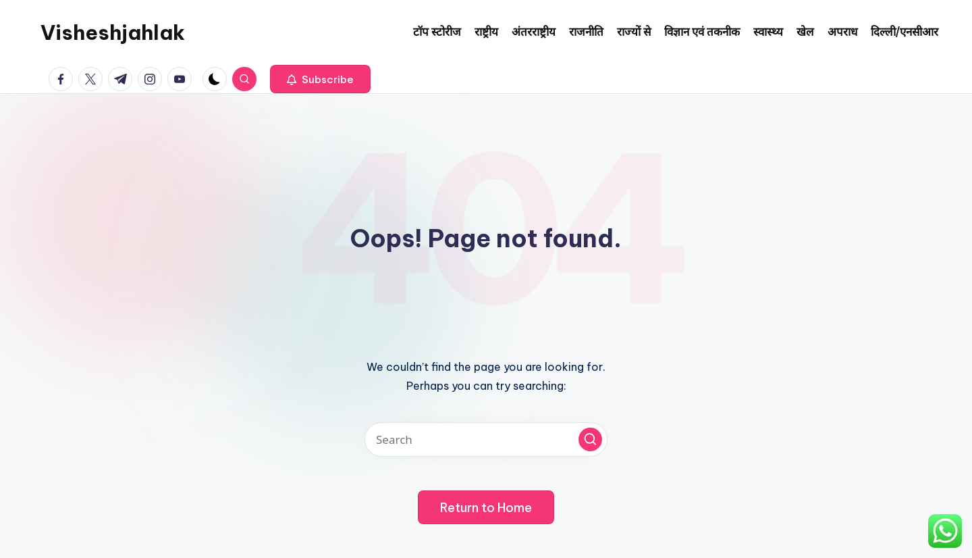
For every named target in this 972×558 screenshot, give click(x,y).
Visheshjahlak (112, 32)
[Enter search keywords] (486, 439)
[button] (320, 79)
